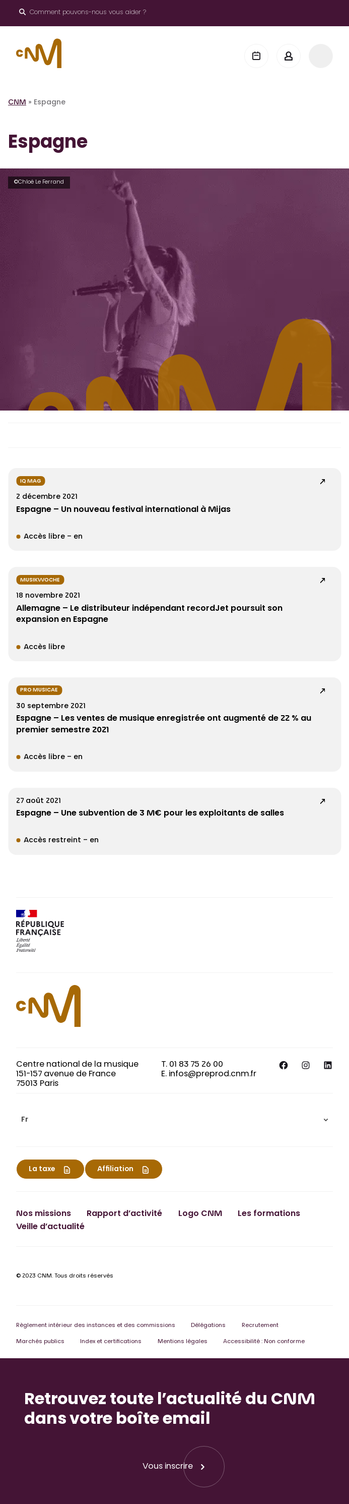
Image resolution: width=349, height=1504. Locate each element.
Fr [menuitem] (24, 1120)
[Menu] (321, 56)
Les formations (269, 1214)
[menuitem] (174, 1120)
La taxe (42, 1169)
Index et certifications (111, 1342)
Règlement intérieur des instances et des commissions (95, 1325)
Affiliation (115, 1169)
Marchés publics (40, 1342)
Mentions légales (182, 1342)
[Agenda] (256, 56)
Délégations (208, 1325)
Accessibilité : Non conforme (264, 1342)
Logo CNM (200, 1214)
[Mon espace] (288, 56)
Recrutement (260, 1325)
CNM (17, 102)
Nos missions (43, 1214)
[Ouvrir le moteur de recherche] (82, 13)
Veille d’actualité (50, 1227)
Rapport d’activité (124, 1214)
